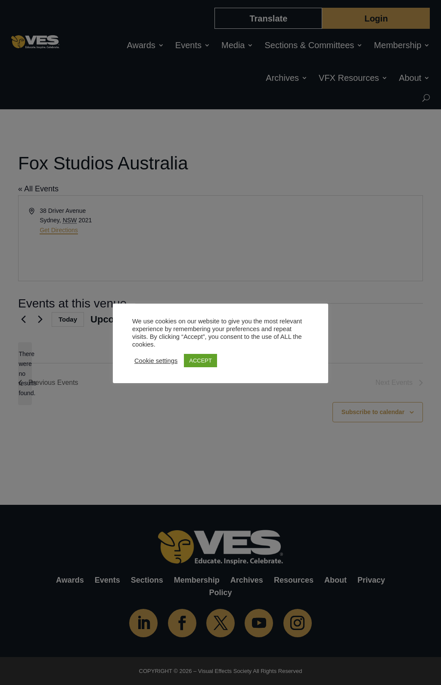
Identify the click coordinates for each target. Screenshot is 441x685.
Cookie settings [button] (155, 360)
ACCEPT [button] (200, 360)
